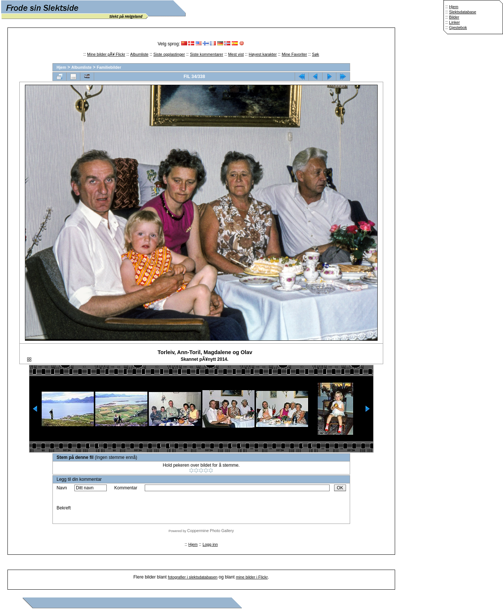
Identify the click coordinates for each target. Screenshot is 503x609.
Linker (454, 22)
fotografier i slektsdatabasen (192, 577)
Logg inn (210, 544)
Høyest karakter (263, 54)
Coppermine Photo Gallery (210, 530)
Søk (315, 54)
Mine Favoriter (294, 54)
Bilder (454, 17)
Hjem (453, 6)
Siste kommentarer (206, 54)
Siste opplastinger (169, 54)
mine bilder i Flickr (252, 577)
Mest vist (236, 54)
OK (340, 487)
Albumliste (139, 54)
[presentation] (201, 507)
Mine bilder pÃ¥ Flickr (106, 54)
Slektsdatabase (462, 12)
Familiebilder (109, 67)
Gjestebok (458, 27)
